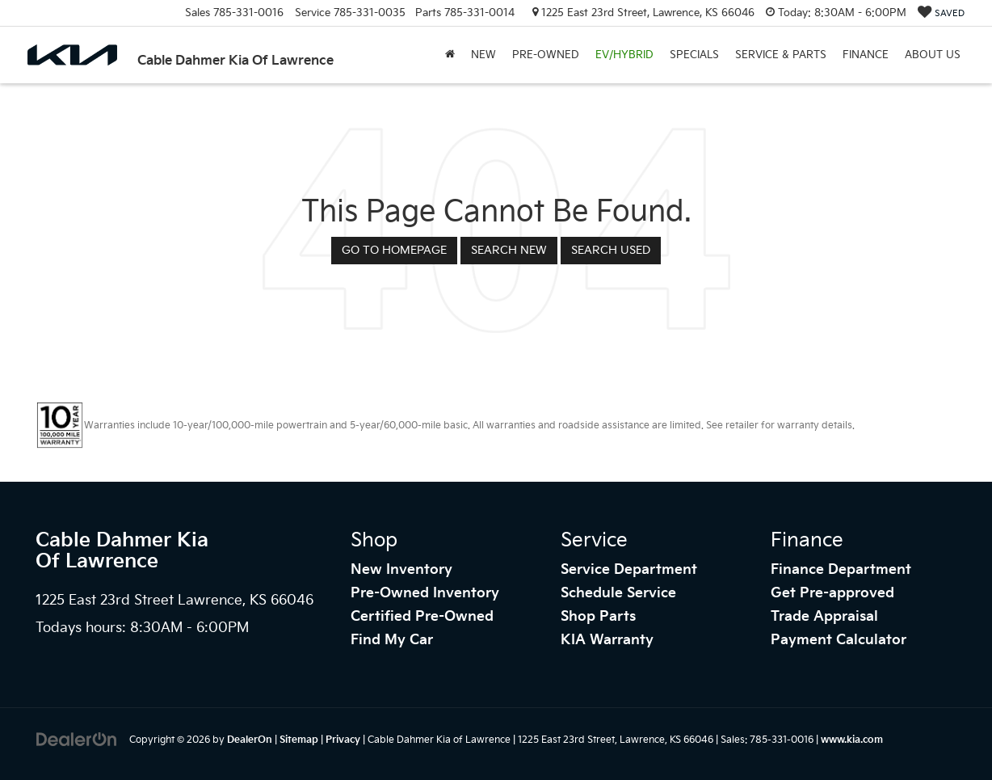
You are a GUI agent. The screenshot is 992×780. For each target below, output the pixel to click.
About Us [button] (932, 54)
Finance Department (841, 570)
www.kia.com (852, 740)
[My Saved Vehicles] (941, 13)
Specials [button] (694, 54)
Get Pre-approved (832, 593)
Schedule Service (618, 593)
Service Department (629, 570)
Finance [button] (866, 54)
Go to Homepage (394, 250)
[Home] (450, 55)
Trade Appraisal (824, 617)
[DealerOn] (77, 739)
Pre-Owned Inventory (425, 593)
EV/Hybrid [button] (624, 54)
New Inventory (401, 570)
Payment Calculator (838, 640)
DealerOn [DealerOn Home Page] (249, 740)
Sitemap (299, 740)
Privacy (343, 740)
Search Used (610, 250)
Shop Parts (598, 617)
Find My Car (392, 640)
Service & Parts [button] (780, 54)
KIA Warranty (607, 640)
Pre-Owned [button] (545, 54)
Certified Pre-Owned (422, 617)
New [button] (483, 54)
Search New (509, 250)
